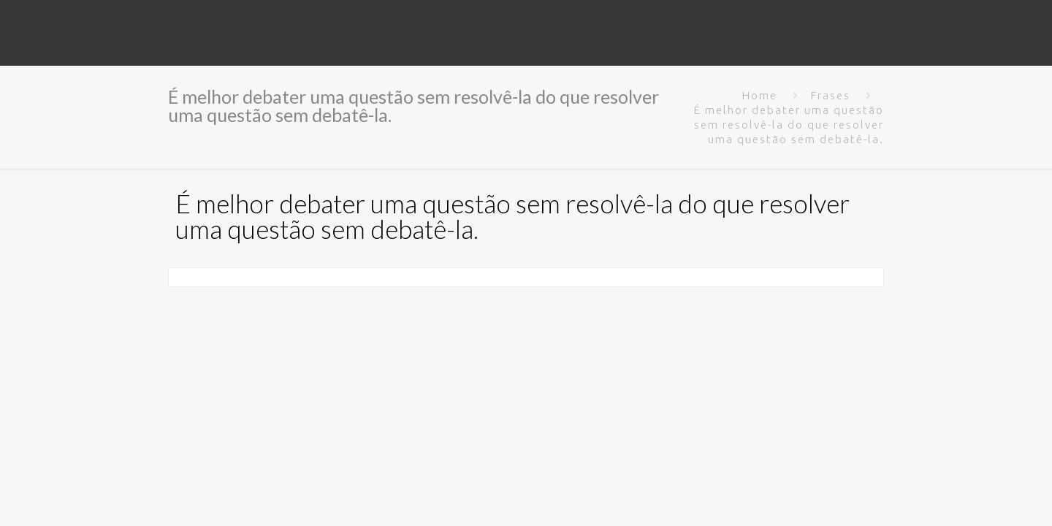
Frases (830, 95)
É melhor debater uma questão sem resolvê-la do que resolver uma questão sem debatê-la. (789, 124)
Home (759, 95)
